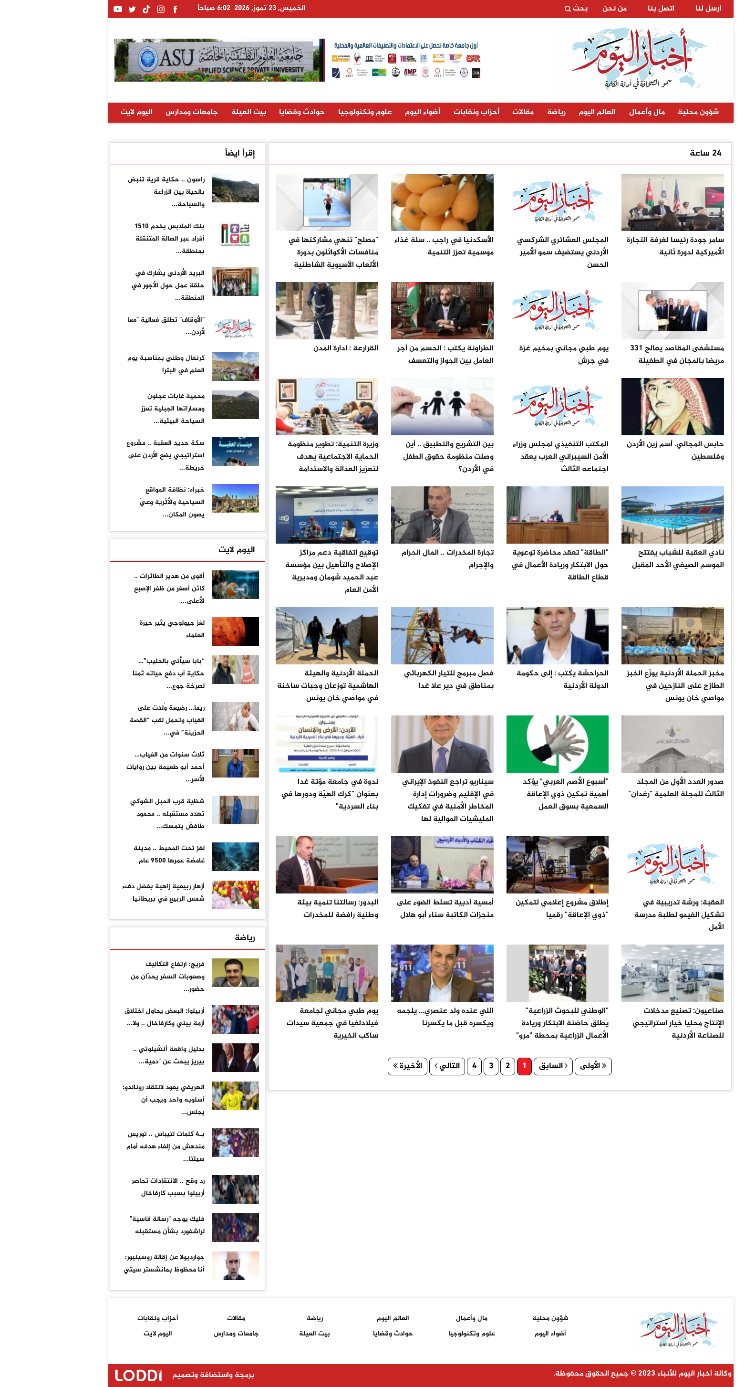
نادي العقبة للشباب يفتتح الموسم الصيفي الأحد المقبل (630, 559)
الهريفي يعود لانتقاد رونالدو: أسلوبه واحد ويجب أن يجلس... (115, 1100)
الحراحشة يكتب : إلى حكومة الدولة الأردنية (514, 680)
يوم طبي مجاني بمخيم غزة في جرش (515, 355)
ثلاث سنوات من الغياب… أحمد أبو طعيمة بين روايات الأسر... (117, 767)
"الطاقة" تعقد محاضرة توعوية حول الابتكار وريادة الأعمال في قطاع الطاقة (511, 565)
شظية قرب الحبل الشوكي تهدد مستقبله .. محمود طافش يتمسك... (119, 814)
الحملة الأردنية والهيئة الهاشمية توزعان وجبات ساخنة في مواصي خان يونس (279, 686)
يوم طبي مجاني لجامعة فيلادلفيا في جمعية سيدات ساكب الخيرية (284, 1023)
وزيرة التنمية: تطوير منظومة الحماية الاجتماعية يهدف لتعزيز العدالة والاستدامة (284, 457)
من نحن (566, 9)
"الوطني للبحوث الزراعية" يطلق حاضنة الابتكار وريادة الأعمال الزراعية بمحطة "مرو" (514, 1023)
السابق (505, 1066)
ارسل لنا (660, 9)
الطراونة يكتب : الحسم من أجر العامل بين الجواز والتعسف (397, 355)
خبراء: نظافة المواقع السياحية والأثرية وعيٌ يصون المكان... (124, 502)
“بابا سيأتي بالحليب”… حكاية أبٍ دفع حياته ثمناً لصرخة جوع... (120, 674)
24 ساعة (657, 154)
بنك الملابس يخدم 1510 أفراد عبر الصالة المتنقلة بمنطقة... (121, 239)
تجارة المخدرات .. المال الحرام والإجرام (399, 559)
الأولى (545, 1066)
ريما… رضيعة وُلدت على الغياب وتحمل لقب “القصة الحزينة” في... (119, 720)
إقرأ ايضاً (192, 154)
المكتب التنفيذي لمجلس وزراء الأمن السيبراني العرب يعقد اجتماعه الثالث (512, 457)
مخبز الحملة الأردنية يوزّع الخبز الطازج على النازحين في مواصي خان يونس (627, 686)
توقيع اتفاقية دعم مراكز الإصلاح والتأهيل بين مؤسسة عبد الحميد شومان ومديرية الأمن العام (283, 571)
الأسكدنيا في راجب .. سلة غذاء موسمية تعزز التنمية (395, 246)
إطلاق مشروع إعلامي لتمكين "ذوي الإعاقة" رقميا (513, 909)
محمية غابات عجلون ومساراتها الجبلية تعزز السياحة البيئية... (124, 409)
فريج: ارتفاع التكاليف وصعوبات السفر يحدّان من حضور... (119, 977)
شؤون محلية (650, 112)
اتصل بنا (613, 9)
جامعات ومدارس (143, 112)
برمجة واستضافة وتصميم (134, 1375)
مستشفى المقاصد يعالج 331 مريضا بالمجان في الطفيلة (629, 355)
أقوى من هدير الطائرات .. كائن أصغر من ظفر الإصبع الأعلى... (121, 589)
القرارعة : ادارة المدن (297, 348)
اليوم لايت (88, 112)
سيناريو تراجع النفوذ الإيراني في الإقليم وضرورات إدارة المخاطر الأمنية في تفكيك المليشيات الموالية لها (399, 801)
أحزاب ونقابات (428, 112)
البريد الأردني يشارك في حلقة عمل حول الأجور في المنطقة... (119, 286)
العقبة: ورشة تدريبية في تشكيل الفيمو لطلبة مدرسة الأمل (631, 915)
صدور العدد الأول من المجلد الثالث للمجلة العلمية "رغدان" (628, 788)
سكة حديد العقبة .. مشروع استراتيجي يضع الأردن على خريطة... (117, 455)
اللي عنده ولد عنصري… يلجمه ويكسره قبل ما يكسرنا (397, 1017)
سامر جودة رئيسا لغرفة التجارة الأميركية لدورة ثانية (627, 246)
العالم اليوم (549, 112)
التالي (399, 1066)
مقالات (475, 112)
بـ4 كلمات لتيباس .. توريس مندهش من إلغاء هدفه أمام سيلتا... (117, 1147)
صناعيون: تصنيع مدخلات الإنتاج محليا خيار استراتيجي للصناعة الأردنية (630, 1023)
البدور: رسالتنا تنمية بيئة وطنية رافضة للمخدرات (289, 909)
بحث (528, 9)
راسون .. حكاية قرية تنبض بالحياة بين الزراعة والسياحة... (118, 192)
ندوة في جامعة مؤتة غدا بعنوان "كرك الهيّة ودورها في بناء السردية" (281, 794)
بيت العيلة (200, 112)
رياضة (508, 112)
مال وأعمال (599, 112)
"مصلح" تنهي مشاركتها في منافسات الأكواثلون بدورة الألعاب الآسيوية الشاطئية (285, 253)
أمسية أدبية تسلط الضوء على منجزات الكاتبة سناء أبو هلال (396, 909)
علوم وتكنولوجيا (317, 112)
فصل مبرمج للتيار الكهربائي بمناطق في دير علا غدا (400, 680)
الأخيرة (359, 1066)
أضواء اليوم (374, 112)
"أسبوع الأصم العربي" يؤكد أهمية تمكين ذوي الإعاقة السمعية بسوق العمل (517, 794)
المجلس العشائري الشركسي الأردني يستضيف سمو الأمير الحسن (514, 253)
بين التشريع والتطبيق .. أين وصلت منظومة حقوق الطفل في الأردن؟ (400, 457)
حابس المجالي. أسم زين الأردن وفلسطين (627, 450)
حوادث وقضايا (254, 112)
